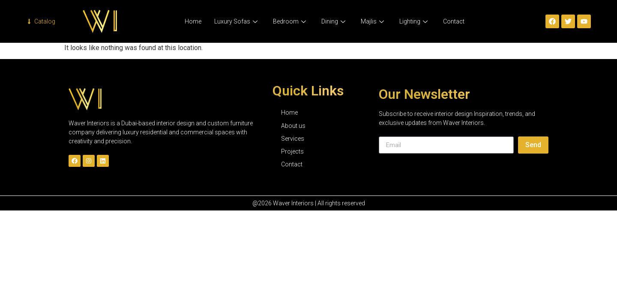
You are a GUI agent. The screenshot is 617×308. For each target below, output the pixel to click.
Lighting (413, 21)
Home (193, 21)
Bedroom (289, 21)
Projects (292, 151)
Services (292, 138)
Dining (333, 21)
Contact (453, 21)
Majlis (372, 21)
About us (293, 125)
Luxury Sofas (236, 21)
